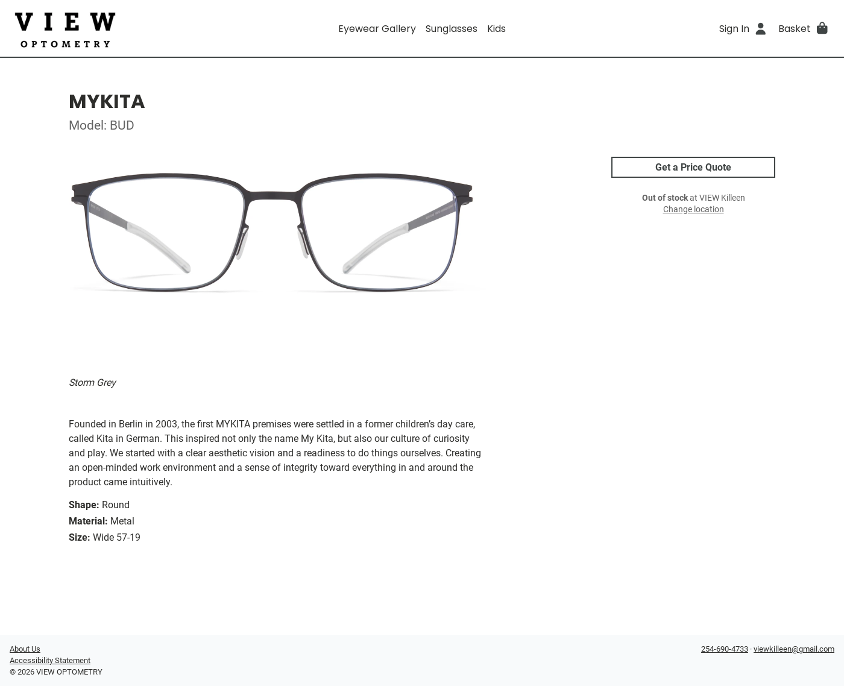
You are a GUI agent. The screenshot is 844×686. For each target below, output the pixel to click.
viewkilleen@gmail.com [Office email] (794, 648)
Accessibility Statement (50, 660)
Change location (693, 209)
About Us (25, 648)
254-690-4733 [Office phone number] (724, 648)
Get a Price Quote (693, 167)
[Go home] (113, 28)
